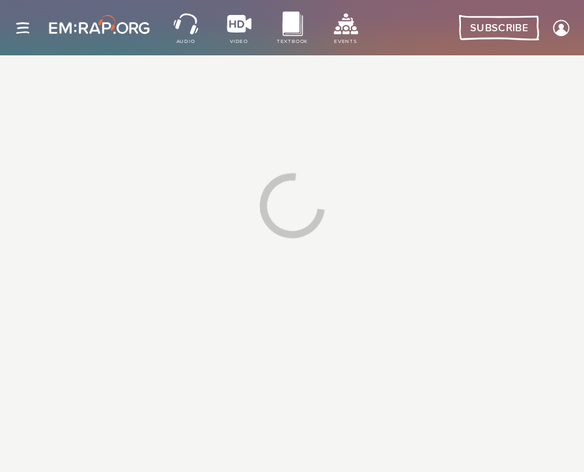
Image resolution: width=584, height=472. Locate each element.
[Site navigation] (23, 28)
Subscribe (499, 28)
